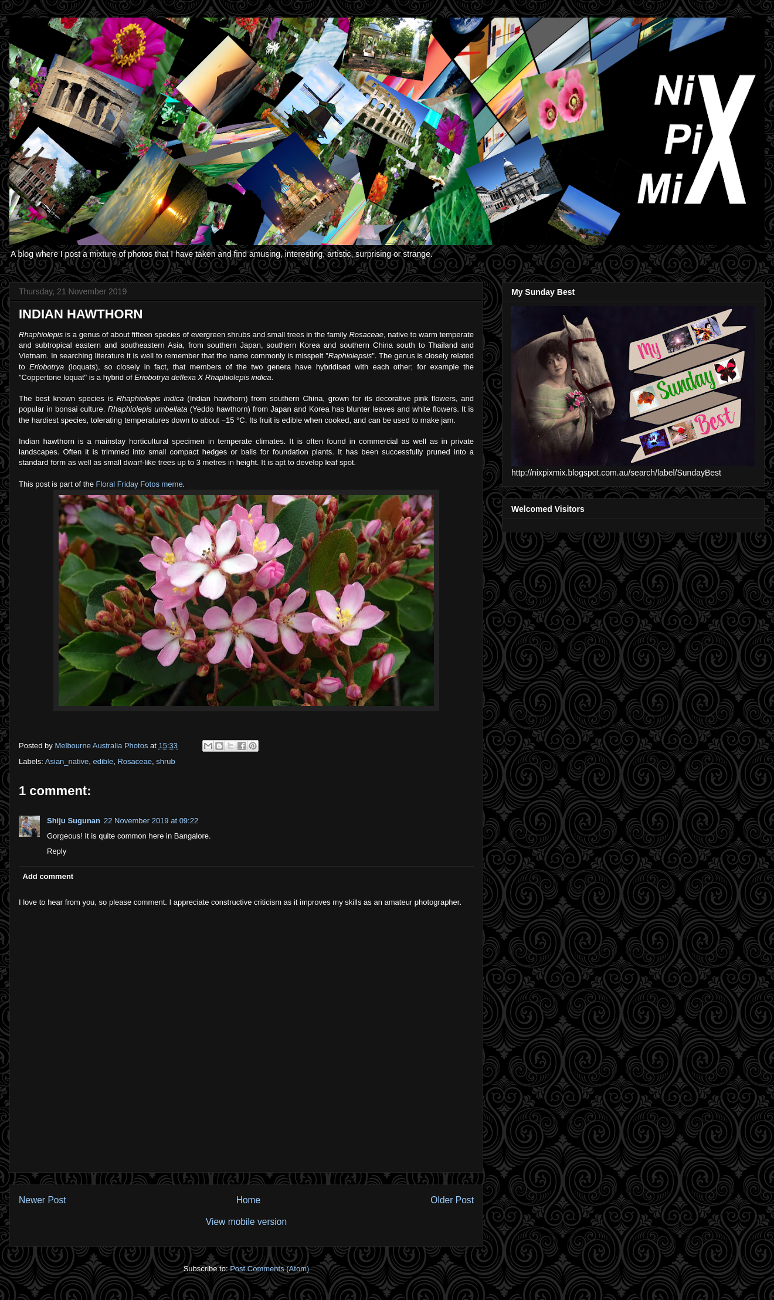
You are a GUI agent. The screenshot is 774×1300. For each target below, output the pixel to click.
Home (248, 1200)
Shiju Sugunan (73, 820)
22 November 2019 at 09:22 (151, 820)
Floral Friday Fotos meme (139, 484)
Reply (56, 851)
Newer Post (42, 1200)
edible (103, 761)
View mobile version (246, 1222)
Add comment (48, 876)
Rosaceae (134, 761)
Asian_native (67, 761)
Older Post (452, 1200)
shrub (165, 761)
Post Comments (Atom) (269, 1268)
